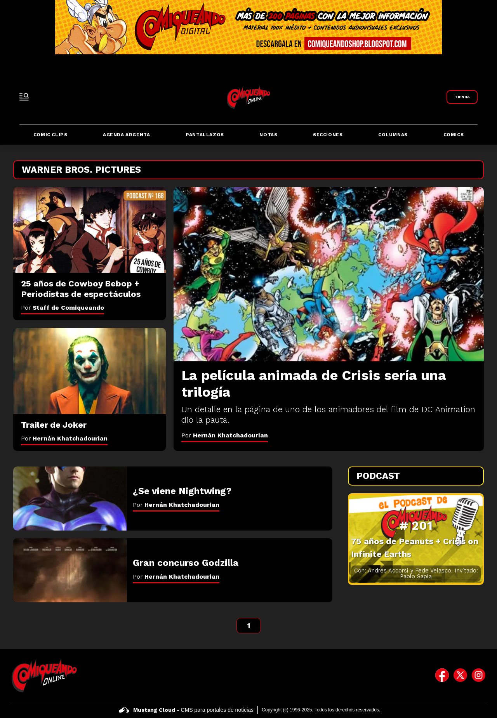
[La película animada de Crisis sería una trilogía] (329, 274)
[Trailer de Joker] (89, 371)
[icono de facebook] (442, 675)
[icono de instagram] (478, 675)
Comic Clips (50, 134)
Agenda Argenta (126, 134)
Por (224, 435)
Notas (268, 134)
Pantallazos (205, 134)
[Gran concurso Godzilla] (70, 570)
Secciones (327, 134)
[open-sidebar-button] (24, 97)
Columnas (393, 134)
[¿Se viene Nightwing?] (70, 499)
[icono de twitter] (460, 675)
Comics (453, 134)
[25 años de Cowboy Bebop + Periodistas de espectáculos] (89, 230)
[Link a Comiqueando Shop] (462, 97)
